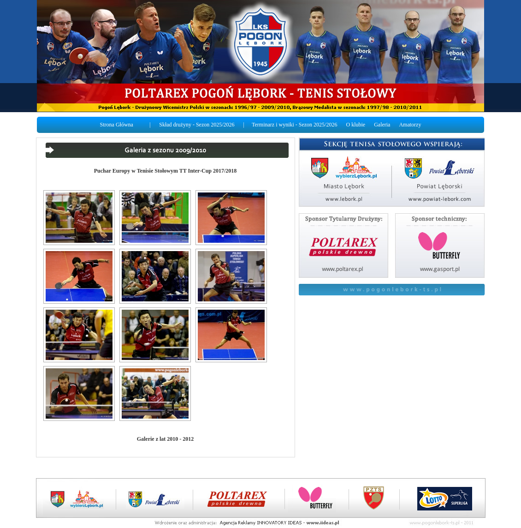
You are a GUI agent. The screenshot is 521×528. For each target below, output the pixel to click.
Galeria (382, 124)
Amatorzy (410, 124)
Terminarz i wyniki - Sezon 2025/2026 (294, 124)
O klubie (355, 124)
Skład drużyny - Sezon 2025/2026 (196, 124)
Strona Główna (116, 124)
